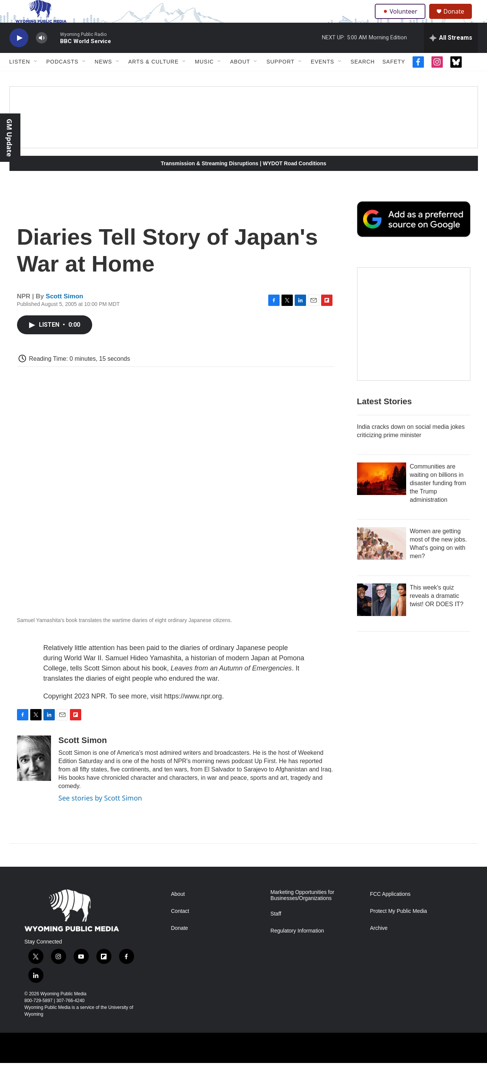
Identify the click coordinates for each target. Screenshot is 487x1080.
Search (363, 79)
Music (204, 79)
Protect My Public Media (398, 928)
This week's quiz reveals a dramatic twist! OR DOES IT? (437, 612)
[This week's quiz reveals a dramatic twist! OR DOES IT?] (381, 617)
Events (322, 79)
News (103, 79)
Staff (276, 931)
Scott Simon (64, 313)
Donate (458, 20)
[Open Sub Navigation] (36, 79)
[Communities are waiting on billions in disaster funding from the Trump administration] (381, 495)
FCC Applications (390, 911)
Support (280, 79)
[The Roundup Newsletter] (413, 341)
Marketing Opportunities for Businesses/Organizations (302, 912)
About (240, 79)
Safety (393, 79)
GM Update (9, 138)
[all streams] (451, 55)
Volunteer (402, 19)
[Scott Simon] (34, 775)
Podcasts (62, 79)
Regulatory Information (297, 948)
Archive (379, 945)
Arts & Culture (153, 79)
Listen (19, 79)
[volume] (41, 55)
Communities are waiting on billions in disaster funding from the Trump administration (438, 500)
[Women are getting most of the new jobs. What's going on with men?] (381, 560)
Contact (180, 928)
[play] (19, 55)
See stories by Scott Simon (100, 814)
